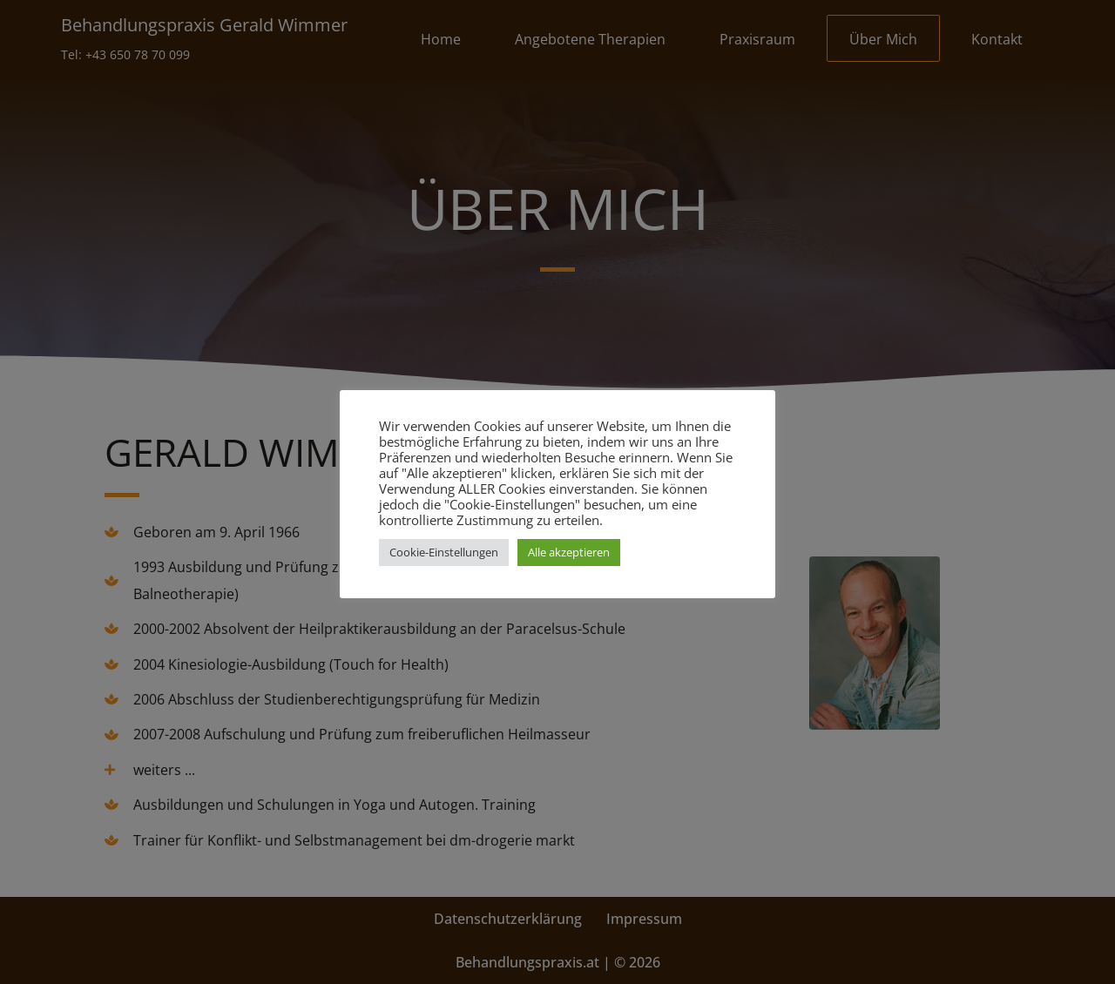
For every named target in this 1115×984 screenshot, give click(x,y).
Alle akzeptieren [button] (569, 552)
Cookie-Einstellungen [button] (443, 552)
